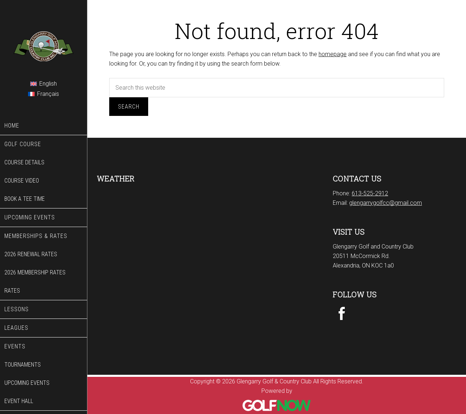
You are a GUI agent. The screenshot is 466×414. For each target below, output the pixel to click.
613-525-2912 (370, 193)
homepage (333, 54)
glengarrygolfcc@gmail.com (385, 202)
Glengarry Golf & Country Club (43, 38)
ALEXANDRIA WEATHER (159, 216)
